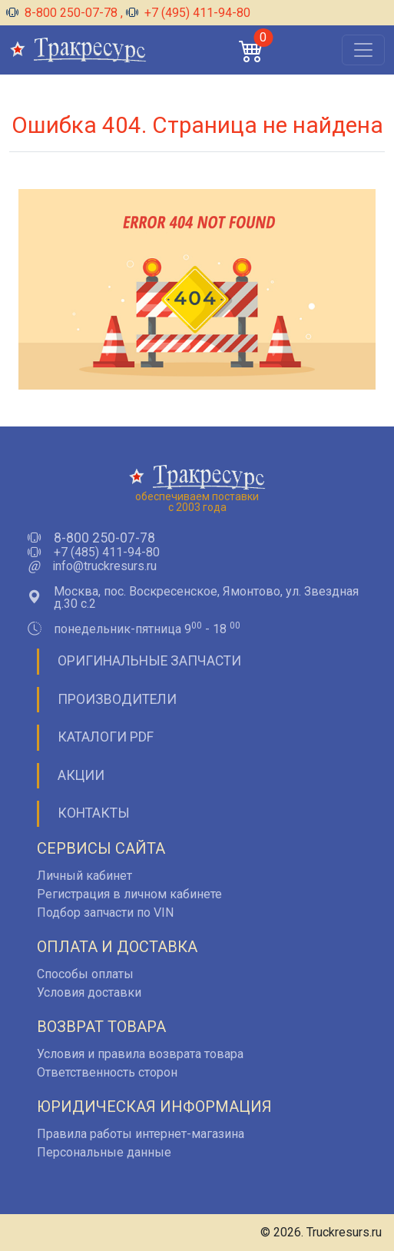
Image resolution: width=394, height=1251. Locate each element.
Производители (117, 699)
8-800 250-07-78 (63, 12)
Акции (81, 775)
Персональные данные (104, 1152)
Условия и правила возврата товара (140, 1054)
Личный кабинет (84, 875)
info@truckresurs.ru (104, 566)
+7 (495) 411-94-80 (188, 12)
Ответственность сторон (107, 1072)
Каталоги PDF (106, 737)
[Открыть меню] (363, 50)
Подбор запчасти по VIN (105, 912)
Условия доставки (89, 992)
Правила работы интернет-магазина (140, 1134)
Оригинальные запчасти (149, 661)
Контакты (94, 813)
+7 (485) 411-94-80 (107, 552)
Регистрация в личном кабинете (129, 894)
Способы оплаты (85, 974)
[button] (251, 50)
